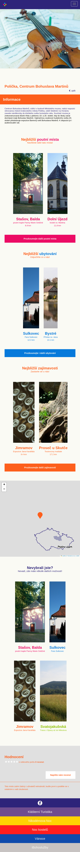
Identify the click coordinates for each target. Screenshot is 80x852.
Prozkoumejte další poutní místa (40, 238)
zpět (72, 90)
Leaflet (63, 556)
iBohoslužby (40, 847)
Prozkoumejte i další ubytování (40, 353)
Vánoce (40, 838)
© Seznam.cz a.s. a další (73, 556)
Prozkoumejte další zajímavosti (40, 467)
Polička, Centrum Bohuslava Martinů (36, 86)
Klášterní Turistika (40, 812)
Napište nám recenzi (60, 775)
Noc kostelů (40, 829)
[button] (40, 515)
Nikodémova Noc (40, 820)
